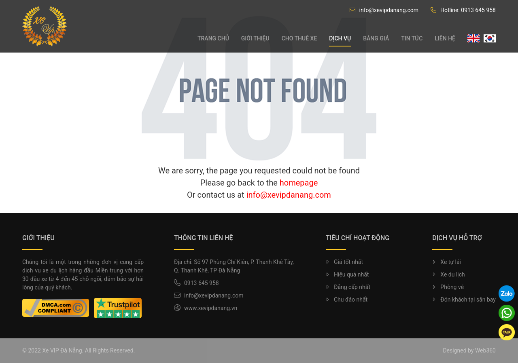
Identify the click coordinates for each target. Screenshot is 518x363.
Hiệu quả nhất (347, 274)
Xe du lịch (448, 274)
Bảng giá (376, 38)
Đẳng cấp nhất (348, 287)
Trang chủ (213, 38)
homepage (299, 183)
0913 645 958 (201, 283)
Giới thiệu (255, 38)
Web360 (485, 350)
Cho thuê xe (299, 38)
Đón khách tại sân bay (464, 299)
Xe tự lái (446, 262)
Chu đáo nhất (346, 299)
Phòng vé (448, 287)
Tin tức (411, 38)
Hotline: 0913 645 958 (463, 10)
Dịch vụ (340, 38)
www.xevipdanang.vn (210, 308)
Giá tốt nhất (344, 262)
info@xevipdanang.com (384, 10)
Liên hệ (445, 38)
